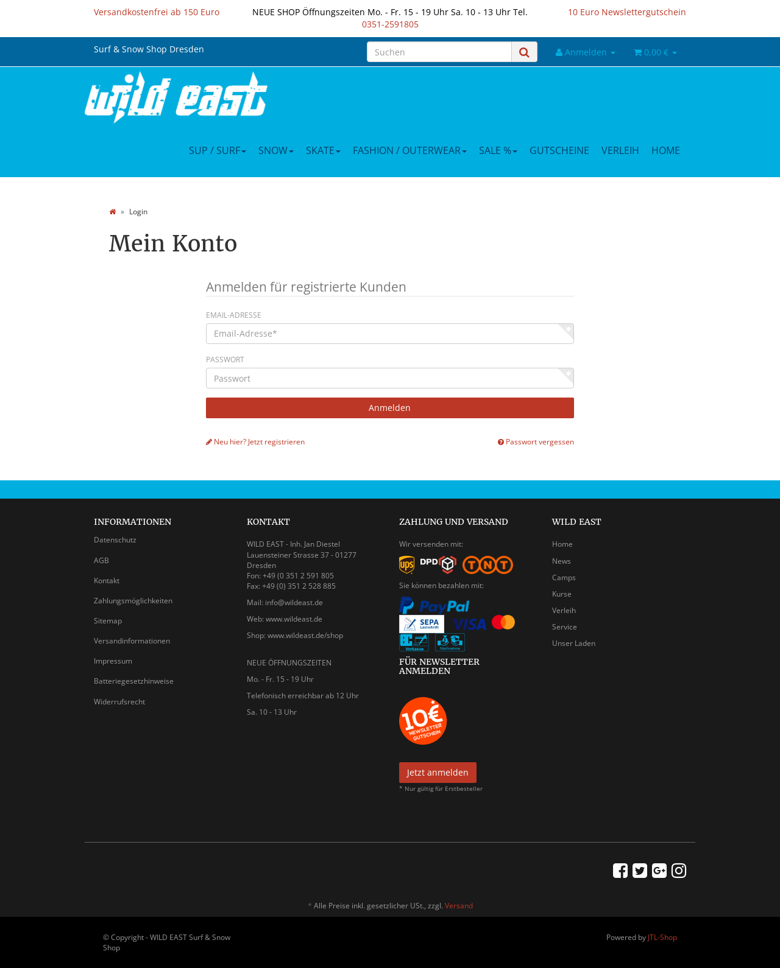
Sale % (498, 150)
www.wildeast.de (294, 619)
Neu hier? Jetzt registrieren (255, 441)
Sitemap (108, 621)
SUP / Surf (217, 150)
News (561, 561)
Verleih (620, 150)
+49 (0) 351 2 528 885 (299, 586)
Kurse (562, 594)
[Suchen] (439, 51)
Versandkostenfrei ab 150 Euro (156, 12)
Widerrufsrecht (119, 701)
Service (564, 627)
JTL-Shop (662, 937)
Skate (323, 150)
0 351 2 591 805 (307, 575)
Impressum (113, 661)
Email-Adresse (233, 315)
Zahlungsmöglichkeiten (133, 600)
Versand (459, 905)
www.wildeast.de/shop (305, 635)
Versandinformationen (132, 641)
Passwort (225, 359)
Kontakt (106, 580)
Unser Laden (573, 643)
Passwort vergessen (536, 441)
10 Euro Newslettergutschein (627, 12)
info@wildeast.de (294, 602)
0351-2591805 (390, 24)
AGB (101, 560)
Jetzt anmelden (438, 772)
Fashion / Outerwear (410, 150)
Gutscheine (559, 150)
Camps (564, 577)
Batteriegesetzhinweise (134, 681)
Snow (276, 150)
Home (665, 150)
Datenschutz (115, 540)
